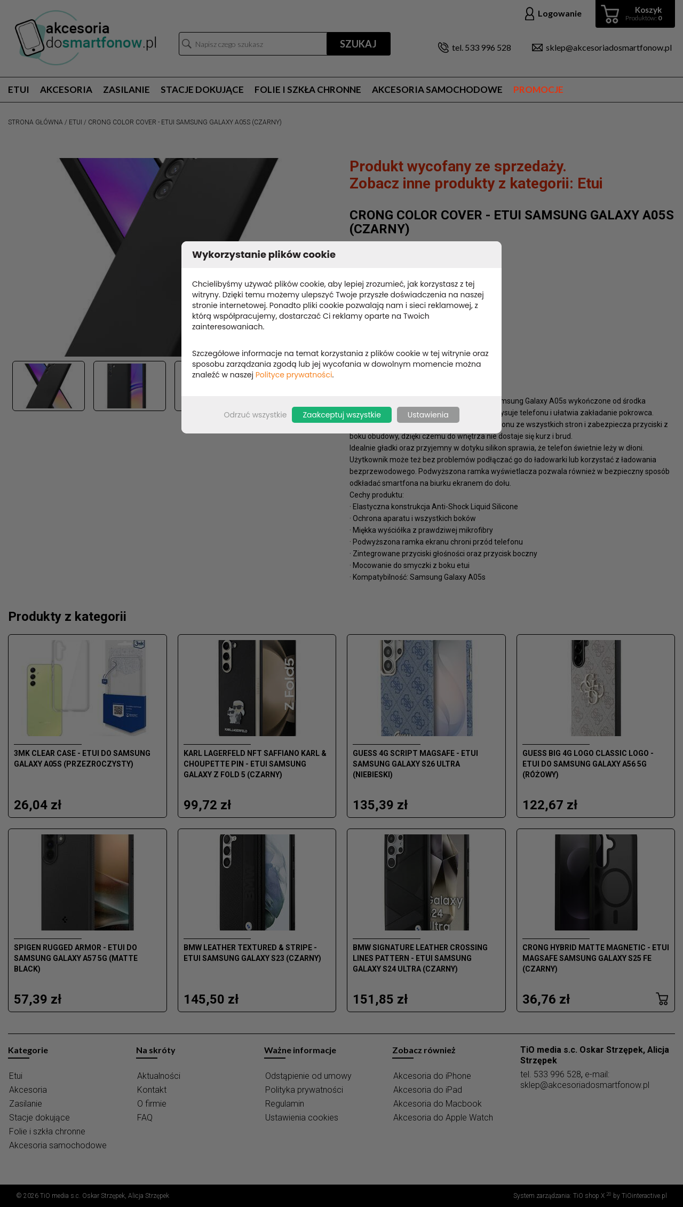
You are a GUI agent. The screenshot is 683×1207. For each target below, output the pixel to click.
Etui (18, 89)
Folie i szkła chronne (308, 89)
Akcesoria (66, 89)
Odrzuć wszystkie (255, 414)
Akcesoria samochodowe (437, 89)
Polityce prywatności (294, 374)
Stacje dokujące (202, 89)
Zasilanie (126, 89)
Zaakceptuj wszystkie (341, 414)
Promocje (538, 89)
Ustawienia (428, 414)
